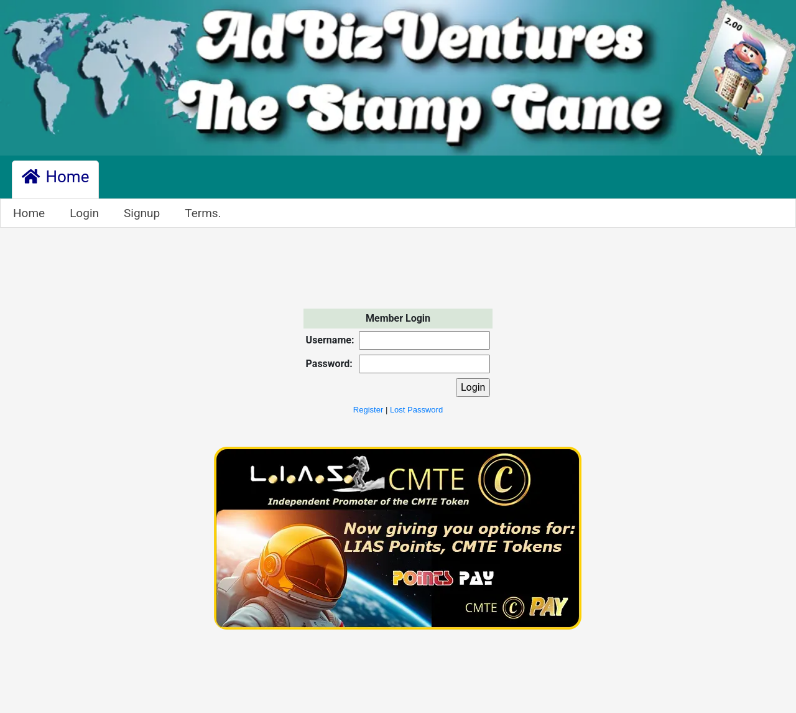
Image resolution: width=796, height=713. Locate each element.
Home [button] (55, 176)
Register (368, 409)
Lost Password (416, 409)
